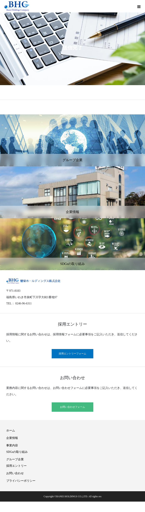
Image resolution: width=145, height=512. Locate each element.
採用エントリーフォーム (72, 353)
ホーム (10, 430)
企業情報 (12, 438)
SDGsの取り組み (17, 451)
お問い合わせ (15, 473)
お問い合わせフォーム (72, 406)
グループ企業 (15, 459)
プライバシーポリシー (20, 480)
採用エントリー (16, 465)
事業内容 (12, 445)
